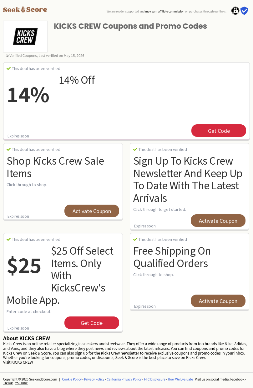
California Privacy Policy (124, 379)
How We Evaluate (180, 379)
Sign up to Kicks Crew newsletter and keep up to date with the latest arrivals (188, 178)
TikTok (8, 383)
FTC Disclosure (154, 379)
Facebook (237, 379)
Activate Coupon (92, 211)
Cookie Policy (72, 379)
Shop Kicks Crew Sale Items (55, 166)
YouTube (21, 383)
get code (219, 130)
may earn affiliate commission (164, 11)
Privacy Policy (94, 379)
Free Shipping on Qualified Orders (172, 256)
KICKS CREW (22, 362)
